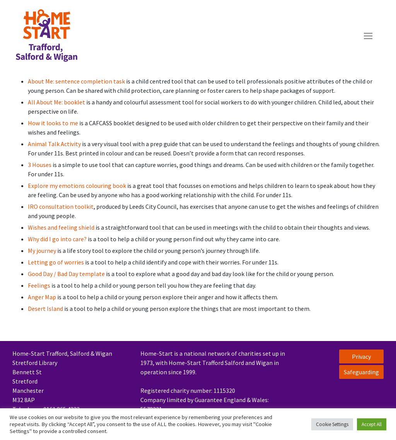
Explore (39, 185)
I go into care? (67, 239)
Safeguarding (361, 372)
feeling (68, 227)
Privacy (361, 356)
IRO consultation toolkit (61, 206)
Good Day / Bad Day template (66, 274)
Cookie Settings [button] (332, 424)
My (32, 250)
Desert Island (45, 308)
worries (74, 262)
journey (46, 250)
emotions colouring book (92, 185)
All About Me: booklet (56, 102)
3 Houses (39, 165)
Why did (38, 239)
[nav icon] (368, 36)
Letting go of (46, 262)
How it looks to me (53, 123)
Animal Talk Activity (54, 144)
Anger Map (42, 297)
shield (86, 227)
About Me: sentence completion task (76, 81)
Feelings (39, 285)
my (54, 185)
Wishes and (43, 227)
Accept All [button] (372, 424)
